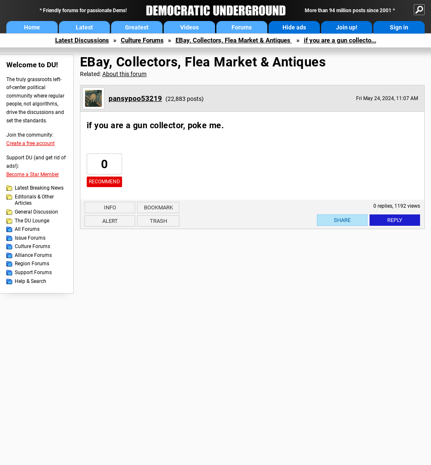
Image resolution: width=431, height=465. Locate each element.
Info (110, 207)
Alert (110, 221)
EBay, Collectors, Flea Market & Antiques (234, 40)
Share (342, 220)
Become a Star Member (32, 174)
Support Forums (33, 272)
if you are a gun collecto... (340, 40)
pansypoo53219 (135, 98)
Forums (241, 27)
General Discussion (36, 212)
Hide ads (294, 27)
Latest (84, 27)
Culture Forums (142, 40)
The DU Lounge (32, 221)
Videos (189, 27)
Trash (158, 221)
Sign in (399, 27)
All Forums (27, 229)
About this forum (124, 74)
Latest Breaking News (39, 188)
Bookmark (158, 207)
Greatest (137, 27)
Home (32, 27)
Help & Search (30, 281)
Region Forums (32, 264)
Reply (394, 220)
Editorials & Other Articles (34, 200)
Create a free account (30, 143)
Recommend (104, 182)
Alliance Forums (33, 255)
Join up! (346, 27)
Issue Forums (30, 238)
